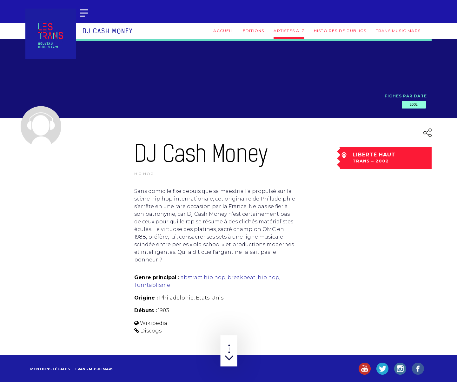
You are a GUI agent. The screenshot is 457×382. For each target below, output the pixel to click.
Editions (253, 30)
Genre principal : (156, 277)
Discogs (151, 331)
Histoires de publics (340, 30)
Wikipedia (153, 323)
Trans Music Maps (398, 30)
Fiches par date (406, 96)
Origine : (146, 298)
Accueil (223, 30)
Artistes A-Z (289, 30)
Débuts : (145, 310)
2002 (414, 104)
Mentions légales (50, 369)
